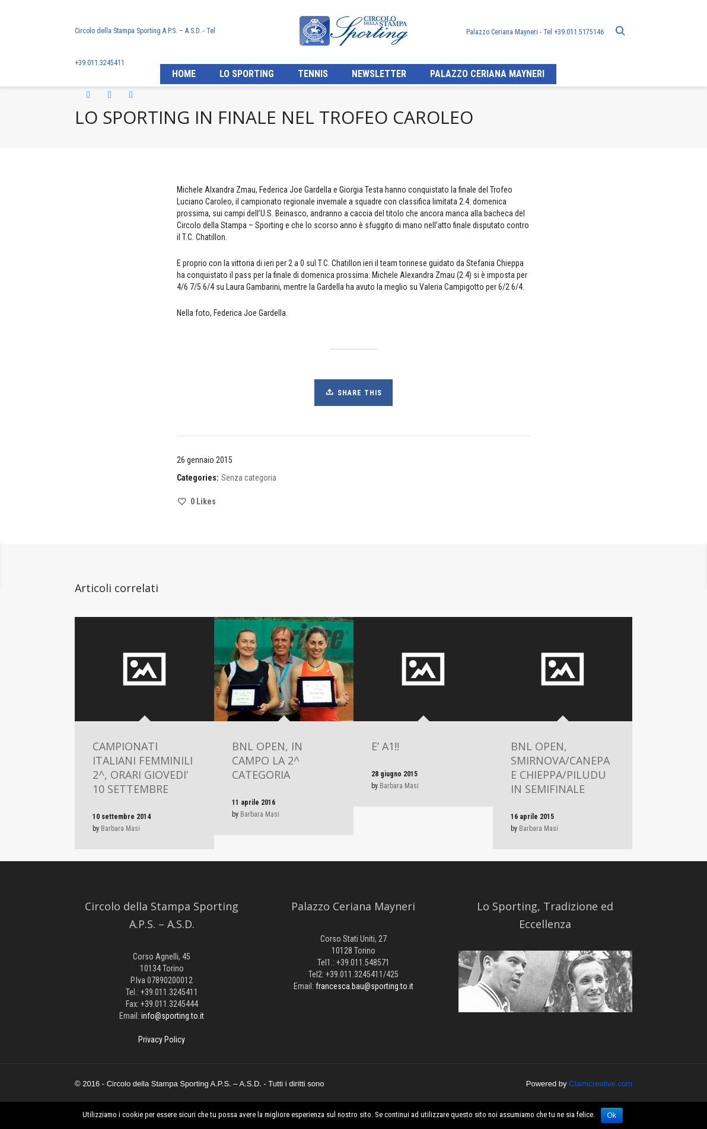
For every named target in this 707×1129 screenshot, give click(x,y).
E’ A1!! (385, 746)
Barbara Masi (120, 828)
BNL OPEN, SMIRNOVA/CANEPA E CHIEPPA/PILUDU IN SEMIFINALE (560, 767)
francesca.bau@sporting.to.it (364, 986)
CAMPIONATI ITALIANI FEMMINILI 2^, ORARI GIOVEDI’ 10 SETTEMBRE (143, 767)
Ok (611, 1115)
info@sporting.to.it (172, 1016)
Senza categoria (248, 477)
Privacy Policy (161, 1039)
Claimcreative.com (600, 1083)
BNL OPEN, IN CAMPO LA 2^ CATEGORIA (267, 760)
